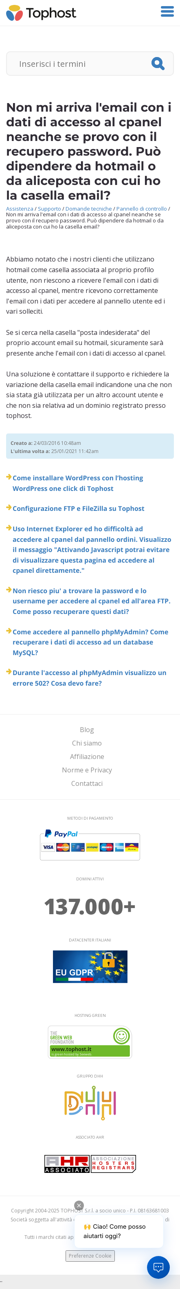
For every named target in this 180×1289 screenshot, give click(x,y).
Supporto (49, 208)
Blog (87, 729)
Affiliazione (87, 756)
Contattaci (87, 783)
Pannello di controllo (141, 208)
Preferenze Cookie (90, 1255)
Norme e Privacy (87, 769)
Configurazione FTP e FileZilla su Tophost (79, 508)
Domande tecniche (89, 208)
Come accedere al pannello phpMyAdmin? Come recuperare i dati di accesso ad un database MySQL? (91, 642)
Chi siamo (87, 743)
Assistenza (19, 208)
